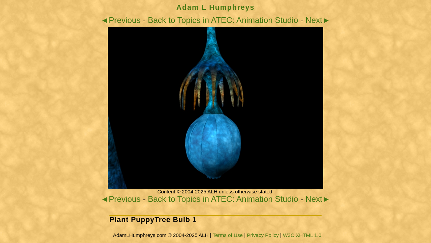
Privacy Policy (263, 235)
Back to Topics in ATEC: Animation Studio (223, 20)
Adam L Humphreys (215, 7)
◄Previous (121, 20)
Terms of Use (227, 235)
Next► (317, 20)
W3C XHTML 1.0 (302, 235)
